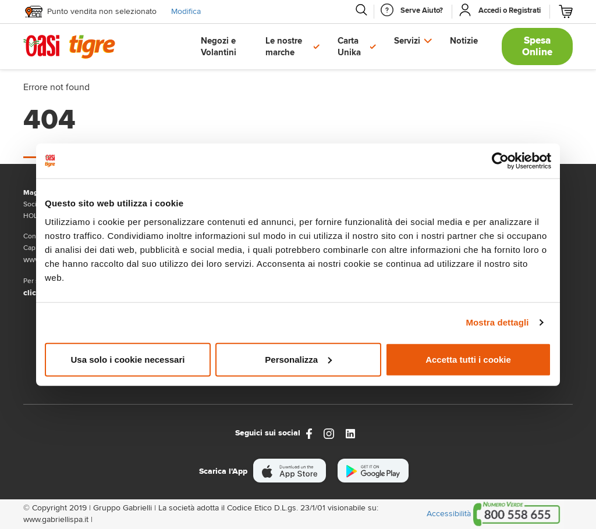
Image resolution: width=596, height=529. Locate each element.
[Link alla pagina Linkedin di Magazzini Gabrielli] (350, 433)
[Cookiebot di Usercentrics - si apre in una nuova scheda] (500, 161)
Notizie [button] (464, 40)
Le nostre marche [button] (283, 46)
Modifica (186, 11)
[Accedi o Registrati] (509, 10)
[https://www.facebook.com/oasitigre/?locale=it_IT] (309, 433)
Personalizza (298, 359)
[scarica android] (373, 470)
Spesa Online (537, 46)
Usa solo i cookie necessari (128, 359)
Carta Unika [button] (349, 46)
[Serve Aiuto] (421, 10)
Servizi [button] (407, 40)
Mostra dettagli (497, 322)
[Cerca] (361, 10)
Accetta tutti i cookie (468, 359)
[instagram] (329, 433)
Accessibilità (449, 514)
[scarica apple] (289, 470)
